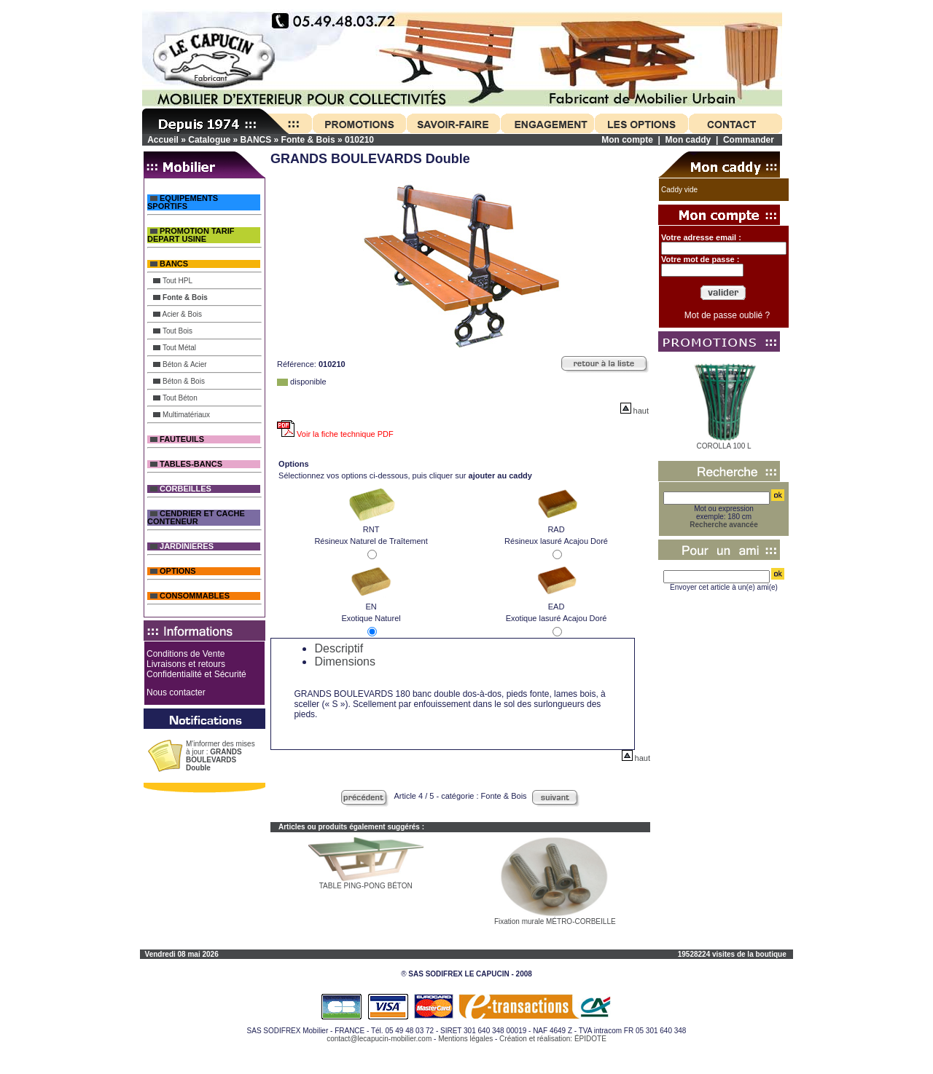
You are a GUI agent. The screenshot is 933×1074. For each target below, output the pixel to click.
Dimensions (344, 661)
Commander (748, 140)
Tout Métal (174, 348)
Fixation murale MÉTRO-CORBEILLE (555, 921)
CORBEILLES (180, 489)
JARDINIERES (182, 546)
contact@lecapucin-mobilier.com (379, 1039)
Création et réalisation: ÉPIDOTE (552, 1039)
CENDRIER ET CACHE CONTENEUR (196, 518)
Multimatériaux (181, 415)
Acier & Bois (177, 314)
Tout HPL (172, 281)
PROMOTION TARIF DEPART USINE (191, 235)
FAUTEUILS (177, 439)
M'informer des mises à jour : (220, 756)
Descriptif (338, 648)
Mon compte (627, 140)
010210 (359, 140)
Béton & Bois (179, 381)
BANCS (256, 140)
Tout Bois (172, 331)
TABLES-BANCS (186, 464)
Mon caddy (688, 140)
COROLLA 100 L (724, 446)
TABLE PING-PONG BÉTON (366, 886)
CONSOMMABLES (190, 596)
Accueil (163, 140)
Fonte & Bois (308, 140)
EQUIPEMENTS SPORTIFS (182, 202)
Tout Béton (175, 398)
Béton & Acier (179, 364)
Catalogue (209, 140)
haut (634, 410)
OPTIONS (173, 571)
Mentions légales (465, 1039)
